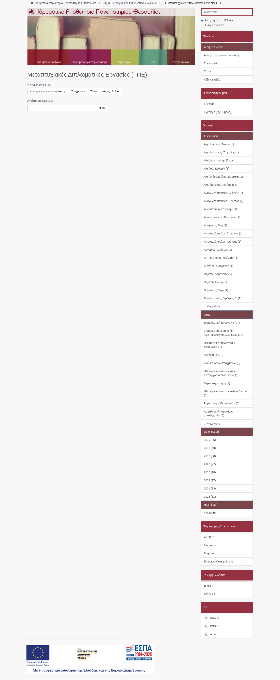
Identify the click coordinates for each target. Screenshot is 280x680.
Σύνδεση (209, 103)
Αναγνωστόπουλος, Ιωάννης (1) (223, 192)
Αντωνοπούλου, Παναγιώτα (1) (222, 217)
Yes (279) (210, 512)
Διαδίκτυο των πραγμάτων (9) (222, 363)
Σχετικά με (210, 545)
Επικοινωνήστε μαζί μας (218, 561)
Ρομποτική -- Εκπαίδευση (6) (221, 403)
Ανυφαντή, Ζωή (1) (215, 225)
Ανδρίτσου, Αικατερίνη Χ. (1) (221, 209)
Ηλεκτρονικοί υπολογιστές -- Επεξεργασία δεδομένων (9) (221, 373)
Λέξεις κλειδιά (181, 62)
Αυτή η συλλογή (212, 25)
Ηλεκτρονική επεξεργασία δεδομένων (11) (219, 344)
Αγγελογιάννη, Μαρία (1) (219, 144)
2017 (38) (210, 456)
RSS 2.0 (212, 626)
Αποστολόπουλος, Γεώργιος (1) (223, 233)
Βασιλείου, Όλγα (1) (216, 290)
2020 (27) (210, 464)
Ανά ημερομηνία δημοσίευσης (90, 62)
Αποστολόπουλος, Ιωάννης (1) (222, 241)
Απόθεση (209, 537)
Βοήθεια (209, 553)
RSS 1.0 (212, 618)
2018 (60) (210, 448)
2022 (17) (210, 480)
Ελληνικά (209, 593)
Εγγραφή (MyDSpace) (217, 112)
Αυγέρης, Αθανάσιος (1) (218, 265)
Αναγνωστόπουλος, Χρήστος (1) (223, 201)
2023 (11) (210, 496)
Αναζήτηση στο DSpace (217, 20)
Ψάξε (102, 108)
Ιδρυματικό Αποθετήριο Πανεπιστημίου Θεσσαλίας (65, 3)
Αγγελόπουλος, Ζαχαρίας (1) (221, 152)
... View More (212, 306)
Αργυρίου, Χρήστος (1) (218, 249)
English (208, 585)
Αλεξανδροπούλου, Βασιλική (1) (223, 176)
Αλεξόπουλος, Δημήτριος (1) (221, 184)
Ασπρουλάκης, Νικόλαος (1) (221, 257)
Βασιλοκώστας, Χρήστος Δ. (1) (222, 298)
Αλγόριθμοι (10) (213, 355)
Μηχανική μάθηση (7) (217, 383)
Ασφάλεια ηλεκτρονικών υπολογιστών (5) (218, 413)
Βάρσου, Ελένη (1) (215, 282)
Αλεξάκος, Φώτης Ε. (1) (218, 160)
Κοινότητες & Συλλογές (48, 62)
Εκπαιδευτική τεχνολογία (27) (222, 322)
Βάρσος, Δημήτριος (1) (218, 274)
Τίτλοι (152, 62)
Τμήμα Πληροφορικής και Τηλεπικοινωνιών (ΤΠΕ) (132, 3)
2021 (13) (210, 488)
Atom (210, 634)
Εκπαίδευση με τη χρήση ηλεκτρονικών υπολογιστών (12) (223, 332)
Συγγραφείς (124, 62)
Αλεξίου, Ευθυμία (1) (216, 168)
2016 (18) (210, 472)
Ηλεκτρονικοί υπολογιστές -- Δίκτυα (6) (225, 393)
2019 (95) (210, 439)
